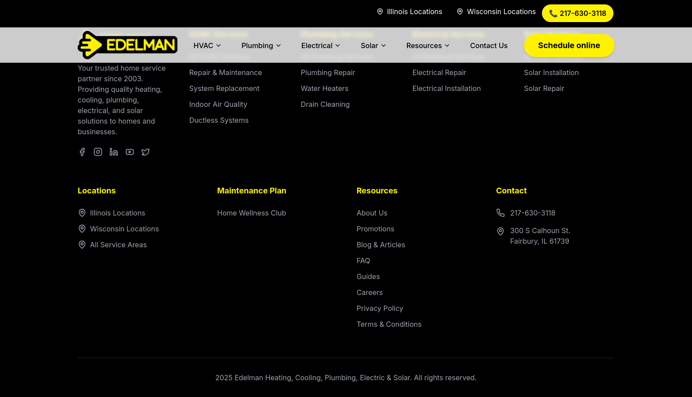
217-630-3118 (526, 212)
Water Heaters (325, 88)
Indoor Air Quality (218, 104)
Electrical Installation (446, 88)
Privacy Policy (380, 308)
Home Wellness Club (251, 212)
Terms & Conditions (389, 324)
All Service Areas (112, 244)
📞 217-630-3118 (577, 13)
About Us (372, 212)
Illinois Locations (111, 212)
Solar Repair (544, 88)
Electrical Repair (439, 72)
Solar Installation (551, 72)
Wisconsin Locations (118, 228)
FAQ (363, 260)
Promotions (376, 228)
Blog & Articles (381, 244)
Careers (370, 292)
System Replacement (224, 88)
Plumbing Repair (328, 72)
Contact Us (489, 45)
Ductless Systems (219, 120)
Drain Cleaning (325, 104)
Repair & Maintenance (225, 72)
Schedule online (569, 45)
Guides (368, 276)
